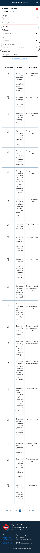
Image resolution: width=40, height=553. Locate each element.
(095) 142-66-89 (7, 539)
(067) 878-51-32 (7, 538)
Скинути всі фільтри (20, 58)
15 (16, 510)
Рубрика (33, 67)
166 (29, 510)
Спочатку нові (8, 26)
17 (23, 510)
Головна (5, 11)
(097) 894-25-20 (7, 542)
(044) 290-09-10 (7, 544)
